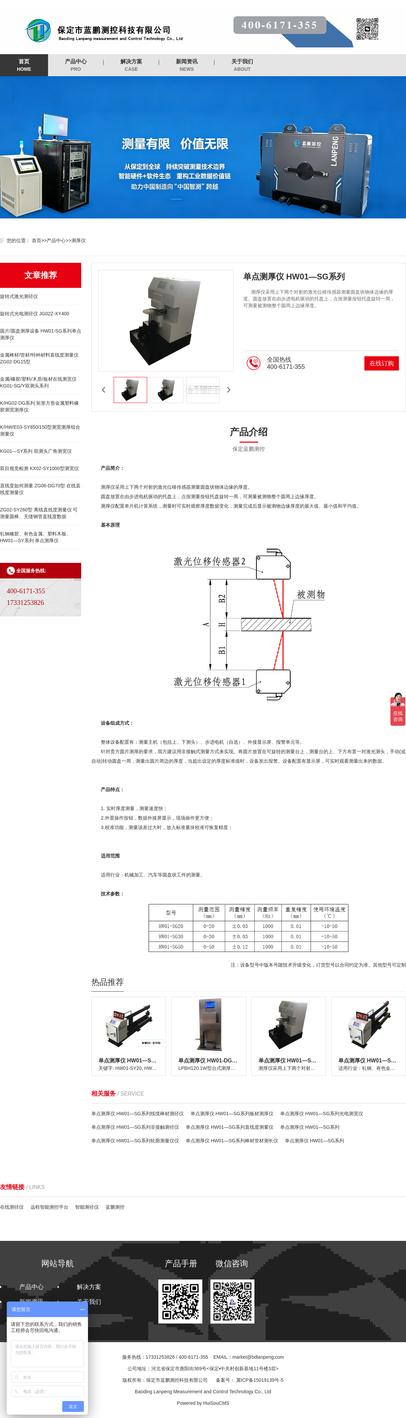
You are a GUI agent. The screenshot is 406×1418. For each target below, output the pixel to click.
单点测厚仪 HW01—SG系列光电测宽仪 (321, 1113)
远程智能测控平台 (49, 1207)
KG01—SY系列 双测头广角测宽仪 (36, 451)
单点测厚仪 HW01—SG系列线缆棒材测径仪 (137, 1113)
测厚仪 (78, 240)
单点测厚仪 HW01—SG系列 (309, 1127)
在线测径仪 (12, 1207)
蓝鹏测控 (115, 1207)
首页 (24, 65)
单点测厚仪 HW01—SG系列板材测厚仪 (231, 1113)
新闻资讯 (187, 65)
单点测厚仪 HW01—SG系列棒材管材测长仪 (232, 1140)
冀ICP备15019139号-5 (260, 1380)
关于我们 (242, 65)
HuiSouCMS (216, 1403)
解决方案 (131, 65)
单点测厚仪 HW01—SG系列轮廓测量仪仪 (135, 1140)
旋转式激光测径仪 (19, 296)
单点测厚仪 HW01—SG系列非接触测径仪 (135, 1127)
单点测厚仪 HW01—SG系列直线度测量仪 (229, 1127)
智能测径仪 (87, 1207)
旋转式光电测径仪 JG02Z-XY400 (34, 313)
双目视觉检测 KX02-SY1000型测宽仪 (39, 468)
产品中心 (76, 65)
